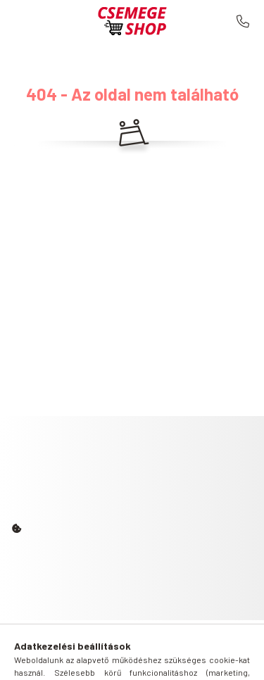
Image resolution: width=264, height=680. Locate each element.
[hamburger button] (79, 662)
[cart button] (185, 662)
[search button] (115, 662)
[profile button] (150, 662)
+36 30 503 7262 (243, 21)
